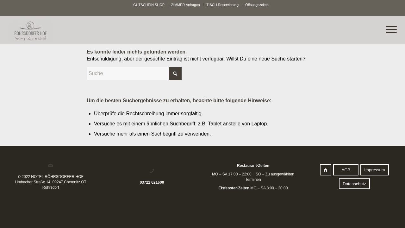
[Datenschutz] (354, 183)
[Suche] (134, 73)
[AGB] (345, 169)
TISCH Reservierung (223, 5)
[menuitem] (149, 4)
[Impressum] (374, 169)
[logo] (163, 30)
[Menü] (388, 29)
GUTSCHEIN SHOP (149, 5)
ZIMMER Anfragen (185, 5)
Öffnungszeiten (257, 5)
